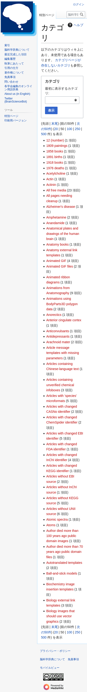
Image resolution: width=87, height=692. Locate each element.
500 (43, 134)
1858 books (54, 151)
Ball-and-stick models (61, 573)
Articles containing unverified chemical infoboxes (60, 385)
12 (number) (55, 140)
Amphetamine (56, 217)
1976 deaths (55, 168)
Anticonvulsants (57, 331)
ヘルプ (75, 25)
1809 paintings (56, 146)
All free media (56, 190)
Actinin (51, 185)
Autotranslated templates (64, 563)
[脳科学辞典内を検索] (76, 14)
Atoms (50, 525)
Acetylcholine (55, 173)
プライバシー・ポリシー (55, 651)
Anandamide (55, 223)
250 (77, 129)
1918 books (54, 162)
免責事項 (73, 659)
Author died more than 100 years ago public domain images (62, 536)
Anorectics (53, 315)
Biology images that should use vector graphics (60, 616)
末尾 (54, 123)
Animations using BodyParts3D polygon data (61, 304)
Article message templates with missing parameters (62, 353)
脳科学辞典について (52, 659)
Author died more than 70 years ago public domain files (64, 552)
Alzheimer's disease (60, 206)
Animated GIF (56, 261)
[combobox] (62, 100)
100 (69, 129)
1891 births (54, 157)
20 (56, 129)
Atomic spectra (57, 519)
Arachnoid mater (58, 342)
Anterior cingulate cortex (63, 320)
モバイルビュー (49, 667)
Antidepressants (57, 336)
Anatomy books (57, 244)
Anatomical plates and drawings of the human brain (62, 233)
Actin (49, 179)
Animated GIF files (59, 266)
